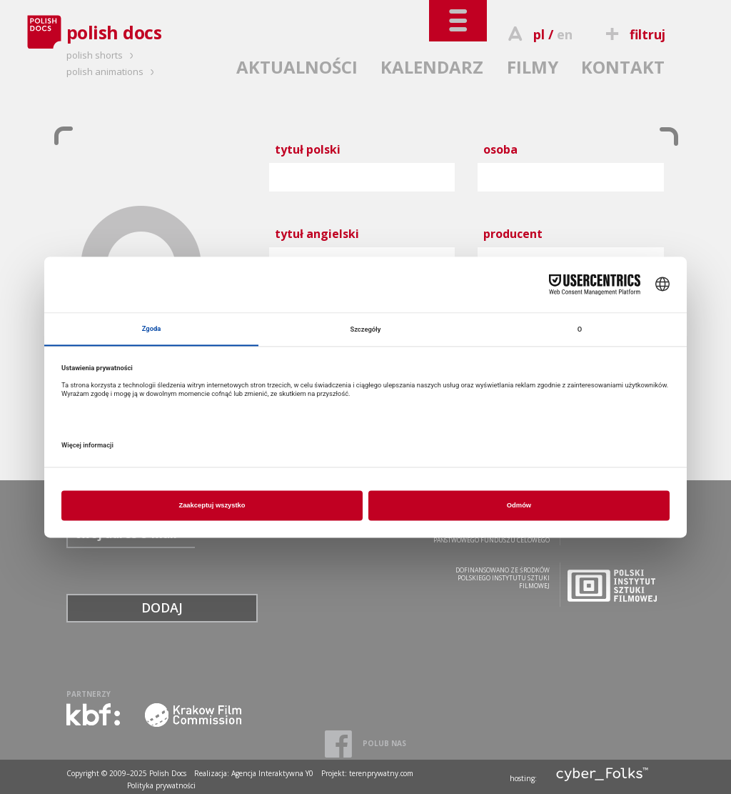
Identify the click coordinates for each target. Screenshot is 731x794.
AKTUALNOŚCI (297, 67)
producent (513, 234)
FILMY (532, 67)
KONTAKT (623, 67)
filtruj (633, 34)
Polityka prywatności (161, 785)
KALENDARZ (431, 67)
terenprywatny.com (381, 773)
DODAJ (162, 607)
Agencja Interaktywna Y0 (272, 773)
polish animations (112, 71)
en (565, 34)
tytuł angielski (317, 234)
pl (539, 34)
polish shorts (102, 55)
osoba (500, 149)
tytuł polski (308, 149)
